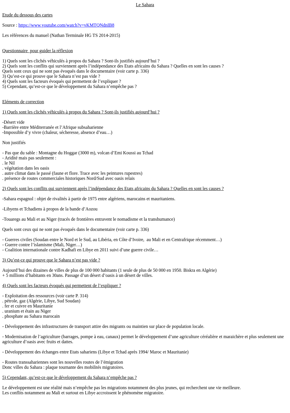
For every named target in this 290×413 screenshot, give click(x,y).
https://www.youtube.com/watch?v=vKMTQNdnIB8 (66, 25)
